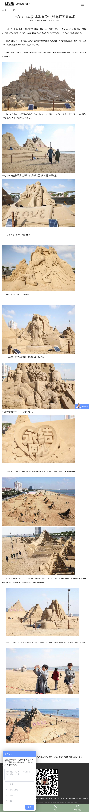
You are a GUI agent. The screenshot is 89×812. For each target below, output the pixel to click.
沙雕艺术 (63, 802)
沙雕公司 (70, 802)
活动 (4, 10)
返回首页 (84, 799)
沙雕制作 (55, 802)
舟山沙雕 (48, 802)
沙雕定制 (41, 802)
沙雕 (75, 802)
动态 (14, 10)
